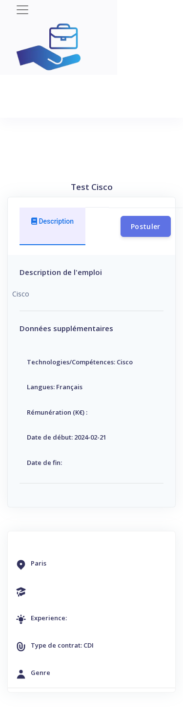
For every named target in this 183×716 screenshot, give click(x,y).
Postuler (146, 226)
